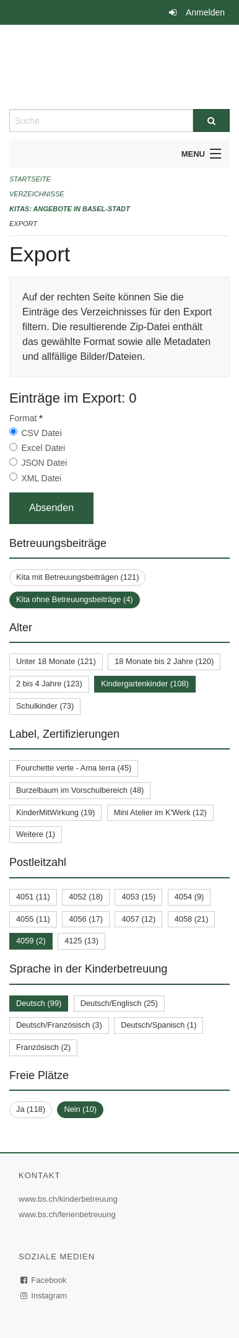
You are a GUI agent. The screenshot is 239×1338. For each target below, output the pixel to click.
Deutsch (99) (38, 1003)
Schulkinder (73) (45, 706)
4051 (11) (33, 896)
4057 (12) (138, 919)
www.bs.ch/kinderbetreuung (70, 1199)
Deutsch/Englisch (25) (119, 1003)
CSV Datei (41, 433)
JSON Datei (44, 463)
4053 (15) (138, 896)
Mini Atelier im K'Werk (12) (160, 812)
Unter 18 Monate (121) (56, 661)
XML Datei (41, 478)
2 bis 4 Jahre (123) (49, 683)
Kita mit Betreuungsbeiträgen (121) (77, 577)
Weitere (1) (35, 834)
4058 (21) (192, 919)
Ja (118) (30, 1109)
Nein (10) (80, 1109)
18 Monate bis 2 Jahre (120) (164, 661)
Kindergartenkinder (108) (145, 683)
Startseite (30, 179)
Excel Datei (43, 448)
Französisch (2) (43, 1047)
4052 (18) (86, 896)
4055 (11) (33, 919)
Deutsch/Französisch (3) (59, 1025)
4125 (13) (81, 940)
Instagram (44, 1295)
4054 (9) (189, 896)
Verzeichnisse (36, 194)
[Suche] (211, 120)
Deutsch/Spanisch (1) (158, 1025)
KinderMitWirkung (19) (55, 812)
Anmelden (205, 12)
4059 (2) (31, 940)
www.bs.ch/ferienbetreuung (69, 1214)
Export (23, 223)
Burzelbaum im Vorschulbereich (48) (80, 790)
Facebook (44, 1280)
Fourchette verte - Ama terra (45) (73, 767)
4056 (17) (86, 919)
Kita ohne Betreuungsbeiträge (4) (74, 599)
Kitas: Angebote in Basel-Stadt (69, 208)
